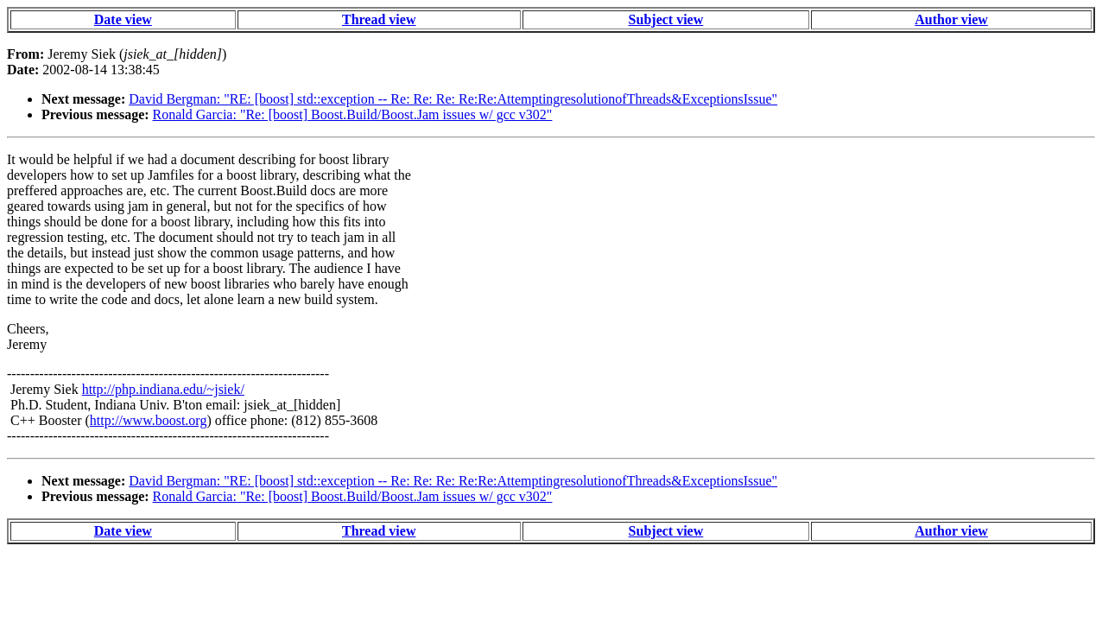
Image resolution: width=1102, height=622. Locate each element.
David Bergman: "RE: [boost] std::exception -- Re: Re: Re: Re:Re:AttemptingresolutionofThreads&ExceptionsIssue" (453, 99)
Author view (951, 19)
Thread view (378, 19)
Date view (123, 19)
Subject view (666, 19)
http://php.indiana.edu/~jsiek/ (163, 389)
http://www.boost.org (148, 420)
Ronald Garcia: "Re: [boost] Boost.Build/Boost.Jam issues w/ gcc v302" (353, 114)
